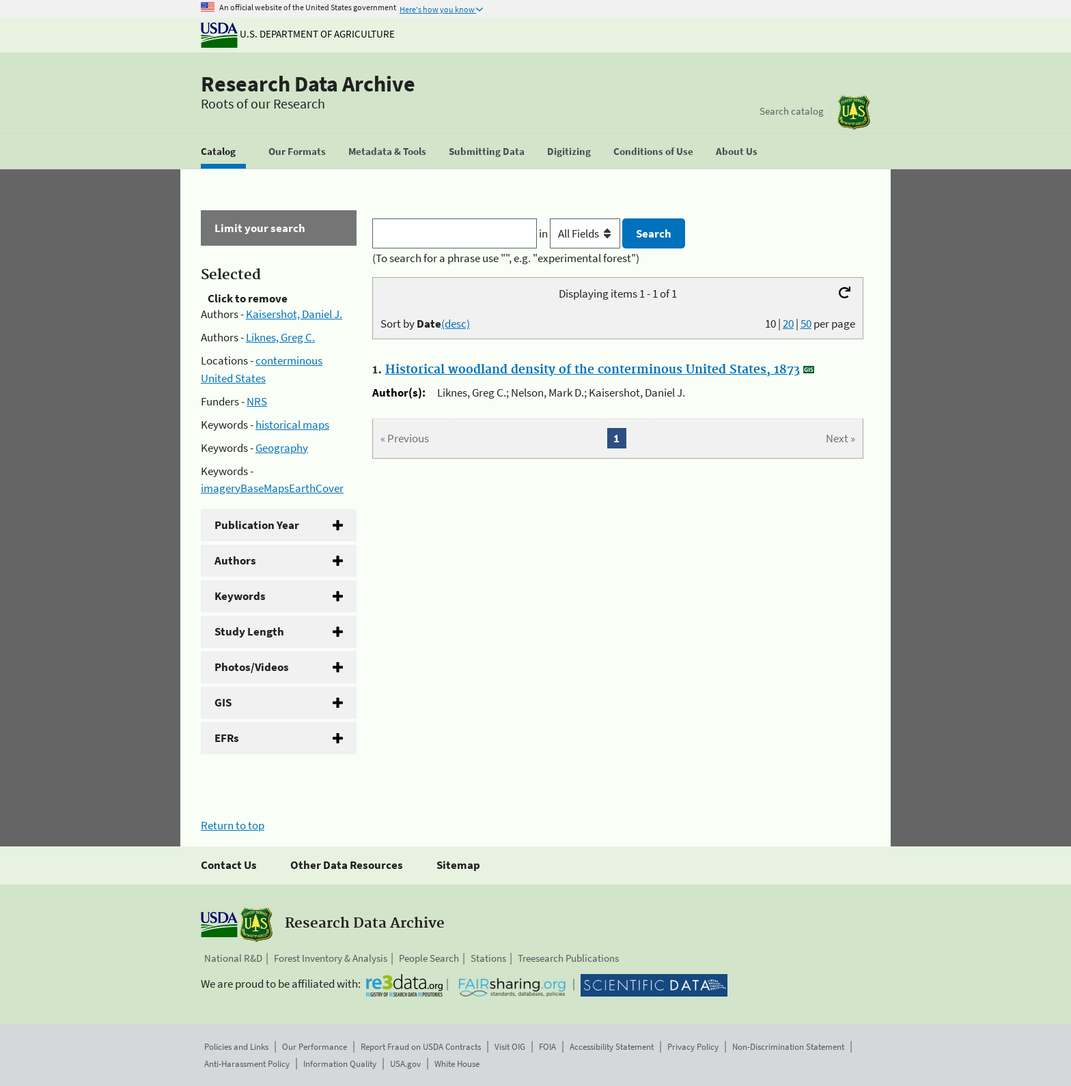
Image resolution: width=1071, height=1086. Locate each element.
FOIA (547, 1047)
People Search (429, 958)
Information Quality (339, 1064)
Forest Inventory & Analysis (330, 958)
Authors (235, 560)
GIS (223, 702)
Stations (488, 958)
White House (456, 1064)
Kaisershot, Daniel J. (294, 313)
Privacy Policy (693, 1047)
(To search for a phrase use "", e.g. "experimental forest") (505, 258)
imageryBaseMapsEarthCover (272, 488)
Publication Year (256, 524)
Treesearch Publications (568, 958)
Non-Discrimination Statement (788, 1047)
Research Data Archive (308, 84)
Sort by (425, 323)
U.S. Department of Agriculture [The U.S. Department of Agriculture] (298, 33)
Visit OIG (510, 1047)
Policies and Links (236, 1047)
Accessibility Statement (612, 1047)
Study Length (249, 631)
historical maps (292, 424)
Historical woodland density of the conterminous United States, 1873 (592, 369)
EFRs (226, 737)
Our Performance (314, 1047)
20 (788, 323)
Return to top (232, 825)
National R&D (233, 958)
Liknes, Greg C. (280, 337)
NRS (257, 401)
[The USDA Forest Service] (853, 112)
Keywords (240, 595)
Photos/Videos (251, 666)
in (581, 233)
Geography (281, 447)
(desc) (455, 323)
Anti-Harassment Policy (247, 1064)
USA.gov (405, 1064)
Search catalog (792, 111)
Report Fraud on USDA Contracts (421, 1047)
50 (806, 323)
